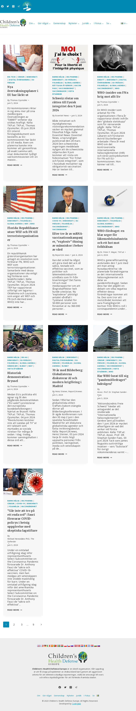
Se (93, 695)
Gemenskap (59, 23)
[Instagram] (13, 6)
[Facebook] (2, 6)
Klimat (23, 366)
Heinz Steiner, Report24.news (68, 391)
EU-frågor (70, 80)
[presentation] (23, 58)
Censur (21, 77)
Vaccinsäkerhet (66, 88)
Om (38, 695)
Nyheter (70, 695)
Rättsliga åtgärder (62, 85)
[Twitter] (7, 6)
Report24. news (62, 255)
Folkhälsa (57, 83)
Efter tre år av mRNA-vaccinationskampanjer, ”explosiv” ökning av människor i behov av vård (67, 241)
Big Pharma (72, 77)
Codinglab (76, 703)
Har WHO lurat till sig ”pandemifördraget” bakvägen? (112, 379)
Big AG (25, 357)
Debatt (101, 80)
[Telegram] (18, 6)
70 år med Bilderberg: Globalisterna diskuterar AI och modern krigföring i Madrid (67, 378)
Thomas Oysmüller (18, 100)
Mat (30, 366)
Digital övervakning (19, 80)
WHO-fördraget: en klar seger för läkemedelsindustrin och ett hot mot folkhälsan (112, 238)
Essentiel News (62, 115)
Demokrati (32, 77)
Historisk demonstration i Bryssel (19, 377)
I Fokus (87, 695)
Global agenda (72, 83)
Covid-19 (56, 221)
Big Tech (11, 77)
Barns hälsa (58, 77)
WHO (117, 88)
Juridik (79, 695)
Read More (14, 165)
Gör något (47, 695)
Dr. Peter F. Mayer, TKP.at (112, 252)
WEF (26, 224)
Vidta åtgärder (15, 369)
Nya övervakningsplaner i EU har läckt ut (22, 91)
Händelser (12, 366)
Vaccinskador (59, 91)
